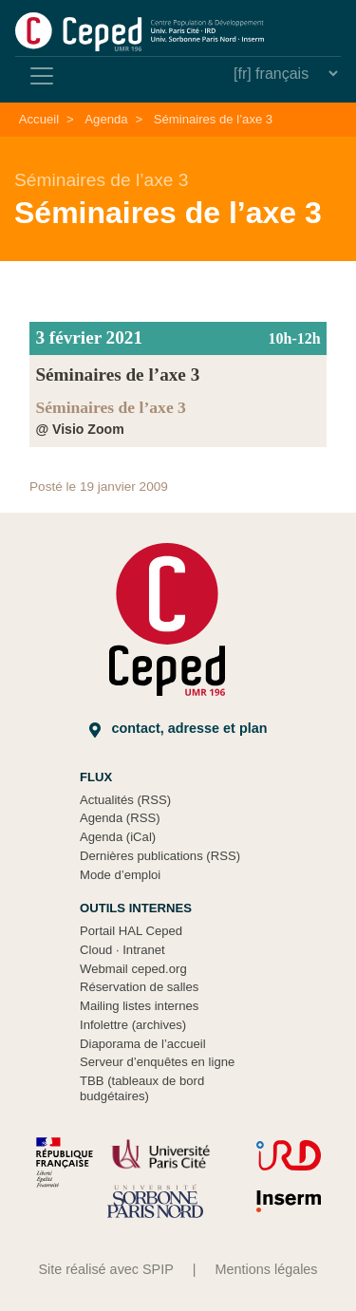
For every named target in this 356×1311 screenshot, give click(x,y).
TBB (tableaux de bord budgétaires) (142, 1088)
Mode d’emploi (120, 875)
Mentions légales (266, 1269)
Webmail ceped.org (133, 969)
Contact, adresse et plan (178, 729)
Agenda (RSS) (120, 818)
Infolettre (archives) (133, 1025)
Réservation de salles (139, 987)
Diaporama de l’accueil (143, 1044)
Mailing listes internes (139, 1006)
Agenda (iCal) (118, 837)
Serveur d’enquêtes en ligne (157, 1062)
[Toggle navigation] (41, 76)
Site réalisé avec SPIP (105, 1269)
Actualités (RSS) (125, 800)
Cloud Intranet (122, 950)
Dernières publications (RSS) (160, 856)
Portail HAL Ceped (131, 931)
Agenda (105, 119)
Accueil (39, 119)
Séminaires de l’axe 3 (213, 119)
